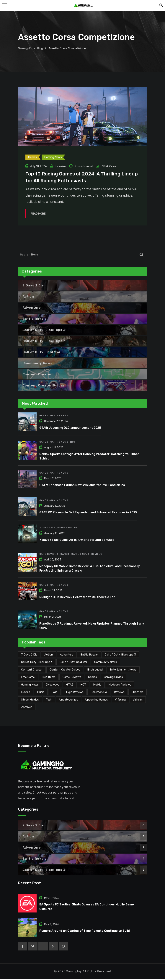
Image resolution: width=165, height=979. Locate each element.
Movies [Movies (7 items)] (25, 692)
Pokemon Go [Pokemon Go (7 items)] (99, 692)
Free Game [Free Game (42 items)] (28, 677)
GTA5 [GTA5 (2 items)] (69, 684)
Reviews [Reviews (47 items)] (119, 692)
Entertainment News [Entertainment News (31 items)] (123, 669)
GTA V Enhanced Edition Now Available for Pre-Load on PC (82, 485)
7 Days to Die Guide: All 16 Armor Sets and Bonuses (76, 540)
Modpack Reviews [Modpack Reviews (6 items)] (119, 684)
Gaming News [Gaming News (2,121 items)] (30, 684)
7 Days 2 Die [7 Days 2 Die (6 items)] (29, 654)
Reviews (96, 554)
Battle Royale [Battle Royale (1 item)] (89, 654)
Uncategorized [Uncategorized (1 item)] (68, 699)
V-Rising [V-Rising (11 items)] (120, 699)
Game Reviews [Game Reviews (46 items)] (72, 677)
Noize (62, 166)
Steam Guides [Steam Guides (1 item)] (30, 699)
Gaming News (59, 415)
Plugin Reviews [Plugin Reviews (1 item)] (74, 692)
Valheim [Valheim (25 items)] (138, 699)
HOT (73, 442)
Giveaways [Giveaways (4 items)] (52, 684)
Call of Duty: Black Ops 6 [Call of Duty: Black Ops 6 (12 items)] (37, 662)
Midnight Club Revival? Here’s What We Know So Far (77, 597)
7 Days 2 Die (47, 527)
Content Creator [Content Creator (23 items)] (32, 669)
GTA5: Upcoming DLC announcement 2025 (70, 427)
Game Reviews (48, 554)
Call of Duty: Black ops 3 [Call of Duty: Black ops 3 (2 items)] (120, 654)
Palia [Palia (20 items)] (54, 692)
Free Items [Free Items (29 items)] (48, 677)
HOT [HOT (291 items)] (83, 684)
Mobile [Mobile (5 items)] (97, 684)
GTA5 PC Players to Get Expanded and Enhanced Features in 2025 (88, 512)
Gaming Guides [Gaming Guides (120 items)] (113, 677)
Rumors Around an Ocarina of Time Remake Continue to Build (84, 930)
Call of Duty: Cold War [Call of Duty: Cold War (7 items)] (73, 662)
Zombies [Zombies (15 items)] (26, 707)
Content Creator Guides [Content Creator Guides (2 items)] (65, 669)
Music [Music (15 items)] (40, 692)
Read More (38, 213)
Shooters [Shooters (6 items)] (137, 692)
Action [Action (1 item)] (48, 654)
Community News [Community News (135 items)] (105, 662)
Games (43, 415)
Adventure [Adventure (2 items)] (66, 654)
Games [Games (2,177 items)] (92, 677)
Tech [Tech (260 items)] (49, 699)
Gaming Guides (67, 527)
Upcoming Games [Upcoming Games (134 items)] (96, 699)
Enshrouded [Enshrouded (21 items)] (95, 669)
